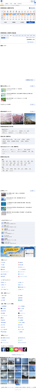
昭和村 (7, 187)
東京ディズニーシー (14, 166)
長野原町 (11, 185)
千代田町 (17, 181)
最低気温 (7, 37)
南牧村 (29, 179)
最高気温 (3, 37)
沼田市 (3, 185)
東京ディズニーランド (5, 166)
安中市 (3, 179)
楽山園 (28, 147)
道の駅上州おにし (11, 149)
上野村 (18, 179)
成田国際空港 (4, 159)
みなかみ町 (11, 187)
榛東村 (11, 179)
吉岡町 (15, 179)
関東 (11, 3)
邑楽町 (25, 181)
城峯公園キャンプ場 (22, 147)
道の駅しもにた (4, 149)
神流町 (22, 179)
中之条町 (7, 185)
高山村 (22, 185)
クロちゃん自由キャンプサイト (13, 147)
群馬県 (15, 3)
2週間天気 (6, 3)
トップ (2, 3)
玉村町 (7, 181)
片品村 (30, 185)
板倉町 (10, 181)
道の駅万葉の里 (4, 147)
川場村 (3, 187)
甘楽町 (3, 181)
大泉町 (22, 181)
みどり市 (7, 179)
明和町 (14, 181)
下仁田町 (25, 179)
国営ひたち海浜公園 (27, 166)
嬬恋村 (15, 185)
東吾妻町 (26, 185)
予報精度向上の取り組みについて (18, 371)
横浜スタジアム (20, 166)
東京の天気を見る (31, 58)
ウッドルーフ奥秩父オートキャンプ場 (21, 149)
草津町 (19, 185)
